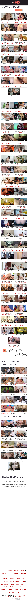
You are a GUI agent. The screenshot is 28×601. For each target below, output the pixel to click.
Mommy (7, 32)
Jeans (22, 54)
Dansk (22, 586)
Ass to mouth (17, 293)
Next (24, 354)
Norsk (17, 584)
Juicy (6, 218)
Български (21, 576)
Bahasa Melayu (14, 581)
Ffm (2, 207)
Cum (19, 54)
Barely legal (9, 154)
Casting (23, 43)
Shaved (3, 75)
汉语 (23, 578)
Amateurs (11, 122)
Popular (18, 10)
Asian (10, 164)
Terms (20, 595)
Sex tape (3, 175)
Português (11, 592)
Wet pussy (24, 207)
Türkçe (23, 581)
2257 (12, 596)
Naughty (7, 143)
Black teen (17, 239)
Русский (3, 573)
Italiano (16, 589)
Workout (16, 303)
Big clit (16, 325)
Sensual (16, 143)
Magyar (5, 578)
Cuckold (20, 282)
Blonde (3, 22)
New (24, 10)
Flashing (23, 65)
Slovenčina (23, 573)
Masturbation (4, 196)
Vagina (20, 32)
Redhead (17, 22)
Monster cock (7, 271)
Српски (12, 584)
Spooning (24, 303)
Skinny (24, 32)
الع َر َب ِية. (23, 589)
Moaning (16, 346)
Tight (2, 54)
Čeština (10, 589)
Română (16, 573)
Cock (9, 54)
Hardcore (24, 75)
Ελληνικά (3, 589)
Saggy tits (22, 196)
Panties (6, 164)
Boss (9, 196)
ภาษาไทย (23, 584)
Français (11, 578)
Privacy (23, 595)
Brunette (9, 229)
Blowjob (6, 293)
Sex (5, 65)
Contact (19, 596)
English (18, 578)
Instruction (7, 132)
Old (9, 293)
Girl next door (18, 43)
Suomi (16, 586)
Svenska (22, 570)
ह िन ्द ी (6, 581)
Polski (4, 570)
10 (21, 354)
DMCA (8, 596)
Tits (18, 196)
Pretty (2, 32)
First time (9, 65)
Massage (20, 111)
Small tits (11, 250)
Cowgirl (16, 32)
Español (10, 573)
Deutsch (14, 576)
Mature (7, 75)
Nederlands (7, 576)
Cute (22, 186)
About (15, 596)
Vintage (3, 43)
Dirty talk (23, 229)
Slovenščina (4, 584)
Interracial (14, 97)
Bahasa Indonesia (13, 570)
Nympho (23, 86)
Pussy (24, 22)
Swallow (20, 132)
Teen (16, 54)
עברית (17, 592)
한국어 (5, 586)
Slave (8, 261)
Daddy (11, 43)
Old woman (8, 282)
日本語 (11, 586)
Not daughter (8, 86)
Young (7, 22)
